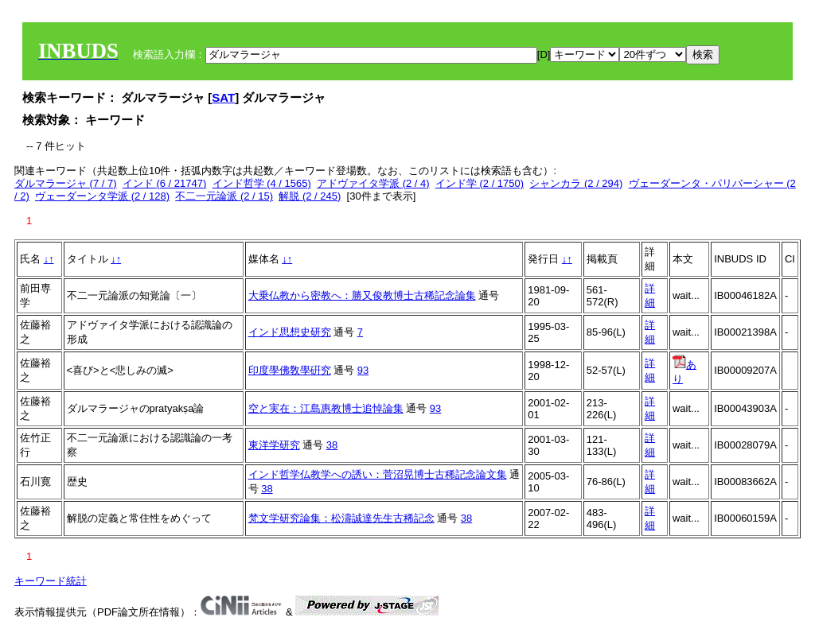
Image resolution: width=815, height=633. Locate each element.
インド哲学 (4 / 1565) (262, 183)
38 (331, 445)
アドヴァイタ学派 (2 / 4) (373, 183)
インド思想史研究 (289, 332)
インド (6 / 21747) (165, 183)
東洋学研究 (274, 445)
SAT (223, 97)
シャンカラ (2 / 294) (575, 183)
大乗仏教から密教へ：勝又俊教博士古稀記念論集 (362, 295)
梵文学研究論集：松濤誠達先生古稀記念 (341, 518)
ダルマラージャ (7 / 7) (65, 183)
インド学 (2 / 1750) (479, 183)
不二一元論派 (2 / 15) (224, 196)
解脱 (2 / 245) (310, 196)
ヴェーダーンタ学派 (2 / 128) (102, 196)
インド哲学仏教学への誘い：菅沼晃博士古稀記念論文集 (377, 474)
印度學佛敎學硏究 (289, 370)
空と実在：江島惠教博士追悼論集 (326, 408)
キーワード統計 (50, 581)
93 (363, 370)
